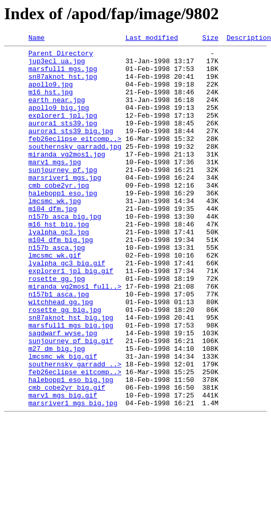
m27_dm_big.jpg (56, 410)
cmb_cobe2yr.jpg (58, 214)
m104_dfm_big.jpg (60, 280)
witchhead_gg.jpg (60, 354)
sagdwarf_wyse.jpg (62, 391)
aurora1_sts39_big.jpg (70, 149)
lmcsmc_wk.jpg (54, 233)
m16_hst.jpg (50, 102)
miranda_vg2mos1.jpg (66, 177)
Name (36, 39)
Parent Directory (60, 56)
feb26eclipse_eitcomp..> (74, 158)
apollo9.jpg (50, 93)
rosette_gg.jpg (56, 326)
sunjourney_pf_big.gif (70, 401)
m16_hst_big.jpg (58, 261)
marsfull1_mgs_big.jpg (70, 382)
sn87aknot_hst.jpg (62, 84)
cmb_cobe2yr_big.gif (66, 457)
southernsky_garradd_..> (74, 429)
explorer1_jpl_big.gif (70, 317)
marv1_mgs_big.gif (62, 466)
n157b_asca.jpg (56, 289)
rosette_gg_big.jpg (64, 363)
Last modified (151, 39)
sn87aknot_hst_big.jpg (70, 373)
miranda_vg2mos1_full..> (74, 335)
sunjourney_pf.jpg (62, 196)
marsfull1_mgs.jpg (62, 74)
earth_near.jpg (56, 112)
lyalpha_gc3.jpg (58, 270)
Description (248, 39)
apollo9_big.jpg (58, 121)
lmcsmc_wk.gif (54, 298)
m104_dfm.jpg (52, 242)
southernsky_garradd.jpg (74, 168)
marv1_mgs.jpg (54, 186)
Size (210, 39)
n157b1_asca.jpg (58, 345)
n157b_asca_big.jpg (64, 252)
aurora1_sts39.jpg (62, 140)
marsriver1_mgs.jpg (64, 205)
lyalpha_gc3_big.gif (66, 308)
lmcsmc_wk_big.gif (62, 419)
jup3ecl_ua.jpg (56, 65)
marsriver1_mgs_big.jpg (73, 475)
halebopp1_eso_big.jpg (70, 447)
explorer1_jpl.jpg (62, 130)
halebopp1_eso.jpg (62, 224)
